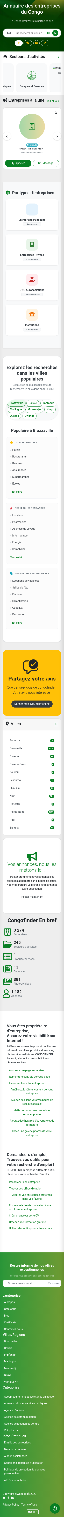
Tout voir (16, 491)
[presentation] (7, 136)
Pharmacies (18, 522)
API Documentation (15, 1480)
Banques (16, 463)
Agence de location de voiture (21, 1423)
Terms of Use (29, 1504)
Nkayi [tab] (50, 409)
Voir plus (53, 101)
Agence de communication (20, 1416)
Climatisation (19, 601)
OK (57, 8)
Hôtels (15, 450)
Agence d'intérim (14, 1410)
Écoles (15, 483)
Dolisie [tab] (33, 403)
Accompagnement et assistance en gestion (29, 1396)
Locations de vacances (24, 580)
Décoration (17, 614)
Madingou (10, 1361)
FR (31, 1511)
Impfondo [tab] (48, 403)
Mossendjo (10, 1368)
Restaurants (18, 456)
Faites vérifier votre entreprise (26, 1083)
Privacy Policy (11, 1504)
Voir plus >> (11, 1381)
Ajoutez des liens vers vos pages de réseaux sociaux (32, 1102)
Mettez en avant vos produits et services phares (32, 1112)
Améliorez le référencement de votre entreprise (32, 1091)
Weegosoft (23, 1493)
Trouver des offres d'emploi (25, 1188)
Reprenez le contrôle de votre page (29, 1076)
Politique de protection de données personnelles (24, 1471)
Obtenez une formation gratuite (27, 1222)
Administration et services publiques (25, 1403)
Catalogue (10, 1309)
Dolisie (8, 1348)
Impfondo (10, 1354)
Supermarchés (20, 477)
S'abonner (53, 1283)
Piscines (16, 594)
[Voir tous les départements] (56, 724)
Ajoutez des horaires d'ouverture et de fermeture (32, 1122)
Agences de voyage (22, 528)
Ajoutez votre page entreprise (26, 1070)
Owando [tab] (29, 415)
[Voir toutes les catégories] (58, 57)
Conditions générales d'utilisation (23, 1462)
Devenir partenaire (15, 1449)
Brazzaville (10, 1341)
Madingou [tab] (16, 409)
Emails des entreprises (17, 1442)
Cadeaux (16, 607)
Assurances (18, 470)
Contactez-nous (13, 1329)
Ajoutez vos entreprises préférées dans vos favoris (32, 1196)
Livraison (16, 515)
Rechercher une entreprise (24, 1182)
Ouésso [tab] (14, 415)
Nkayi (7, 1375)
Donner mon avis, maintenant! (31, 703)
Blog (6, 1315)
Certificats (10, 1322)
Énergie (15, 542)
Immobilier (17, 549)
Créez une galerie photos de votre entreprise (32, 1133)
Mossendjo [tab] (34, 409)
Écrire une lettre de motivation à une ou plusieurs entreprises (30, 1207)
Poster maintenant (32, 896)
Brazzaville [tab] (16, 403)
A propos (9, 1302)
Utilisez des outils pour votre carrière (30, 1228)
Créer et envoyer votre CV (24, 1215)
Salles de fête (19, 587)
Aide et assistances (15, 1456)
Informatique (18, 535)
